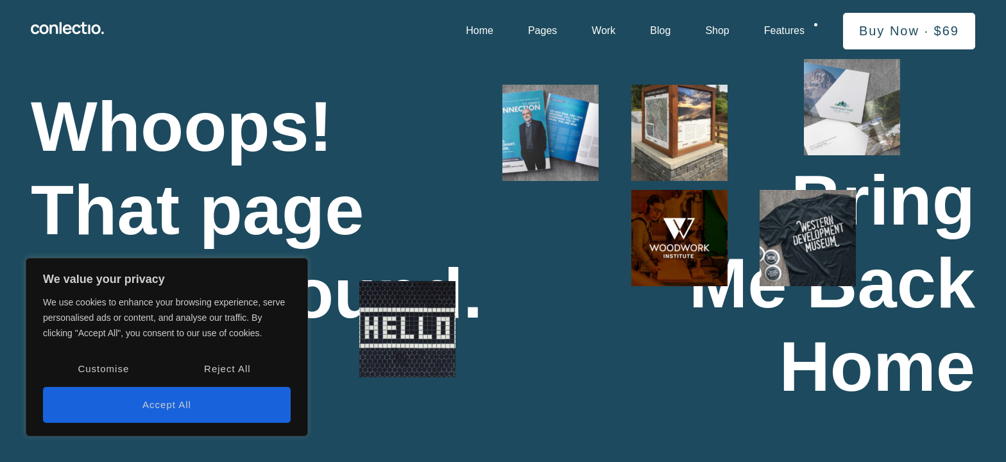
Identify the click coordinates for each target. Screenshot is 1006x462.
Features (784, 30)
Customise (103, 368)
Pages (542, 30)
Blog (660, 30)
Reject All (227, 368)
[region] (167, 347)
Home (479, 30)
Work (603, 30)
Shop (717, 30)
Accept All (166, 404)
